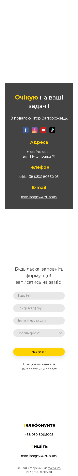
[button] (26, 130)
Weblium (54, 468)
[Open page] (39, 10)
